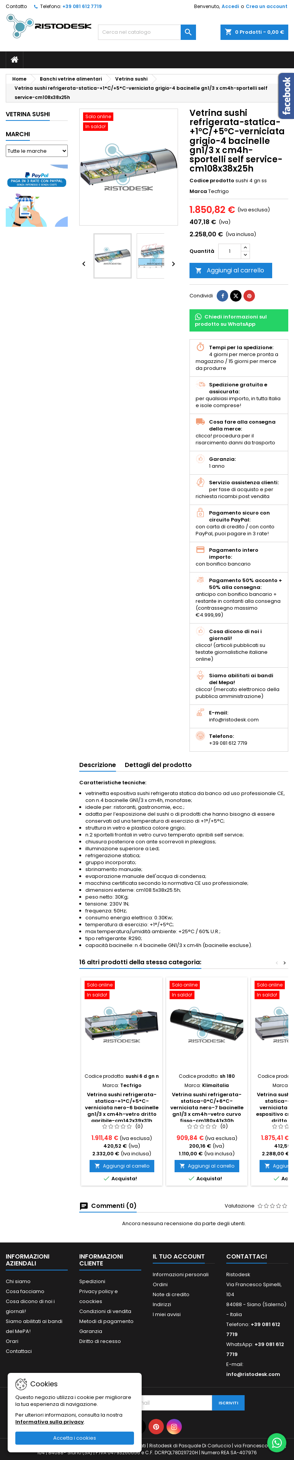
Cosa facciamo (25, 1291)
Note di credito (171, 1294)
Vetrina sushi (28, 114)
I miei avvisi (167, 1314)
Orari (12, 1341)
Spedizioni (92, 1281)
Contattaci (19, 1351)
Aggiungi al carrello (229, 270)
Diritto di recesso (100, 1341)
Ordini (160, 1284)
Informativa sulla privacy (49, 1421)
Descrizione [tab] (97, 765)
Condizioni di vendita (105, 1311)
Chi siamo (18, 1281)
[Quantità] (229, 251)
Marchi (18, 134)
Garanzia (90, 1331)
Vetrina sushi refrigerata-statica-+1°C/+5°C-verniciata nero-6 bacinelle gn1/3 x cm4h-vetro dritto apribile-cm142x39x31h (121, 1107)
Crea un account (266, 6)
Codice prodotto (211, 180)
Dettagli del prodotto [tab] (158, 765)
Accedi (230, 6)
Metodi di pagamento (106, 1321)
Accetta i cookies (74, 1438)
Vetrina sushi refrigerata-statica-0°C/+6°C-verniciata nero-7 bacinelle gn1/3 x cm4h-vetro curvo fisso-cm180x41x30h (206, 1107)
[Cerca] (147, 32)
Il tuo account (179, 1256)
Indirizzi (162, 1304)
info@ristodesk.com (253, 1374)
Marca (198, 191)
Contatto (16, 6)
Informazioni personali (181, 1274)
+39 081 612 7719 (82, 6)
